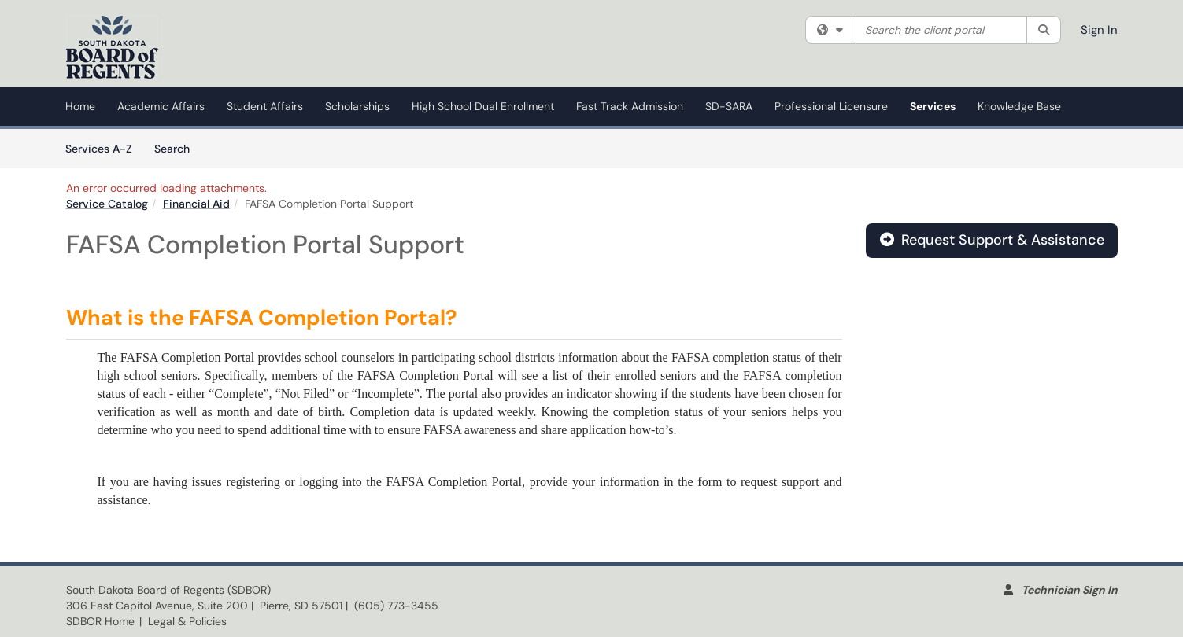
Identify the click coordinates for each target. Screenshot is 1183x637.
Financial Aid (196, 204)
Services (933, 106)
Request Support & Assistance (992, 239)
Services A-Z (98, 149)
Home (80, 106)
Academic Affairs (161, 106)
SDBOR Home (100, 621)
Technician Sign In (1070, 590)
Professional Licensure (831, 106)
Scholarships (357, 106)
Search (177, 148)
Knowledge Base (1019, 106)
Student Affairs (265, 106)
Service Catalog (107, 204)
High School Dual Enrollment (483, 106)
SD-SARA (728, 106)
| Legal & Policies (183, 621)
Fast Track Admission (629, 106)
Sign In (1099, 30)
